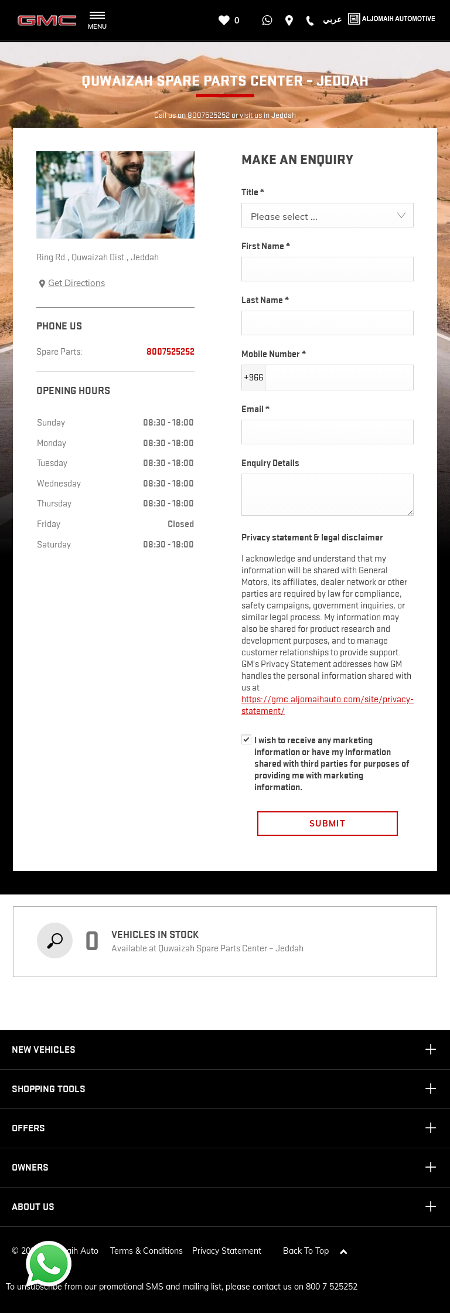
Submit (327, 823)
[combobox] (327, 215)
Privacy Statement (226, 1246)
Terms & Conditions (146, 1246)
